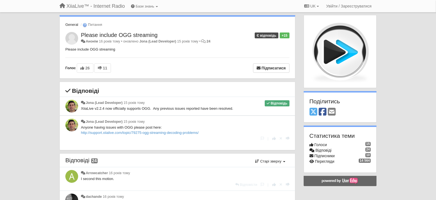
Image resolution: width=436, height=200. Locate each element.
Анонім (92, 41)
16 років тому (119, 173)
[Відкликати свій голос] (280, 138)
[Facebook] (322, 112)
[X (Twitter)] (313, 112)
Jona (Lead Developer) (157, 41)
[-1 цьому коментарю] (287, 138)
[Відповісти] (246, 184)
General (71, 24)
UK (311, 6)
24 (208, 41)
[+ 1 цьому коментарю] (274, 138)
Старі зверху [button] (270, 161)
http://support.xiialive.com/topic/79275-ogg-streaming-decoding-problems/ (140, 133)
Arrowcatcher (97, 173)
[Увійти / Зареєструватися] (349, 6)
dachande (94, 197)
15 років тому (134, 103)
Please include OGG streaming (119, 35)
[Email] (332, 112)
